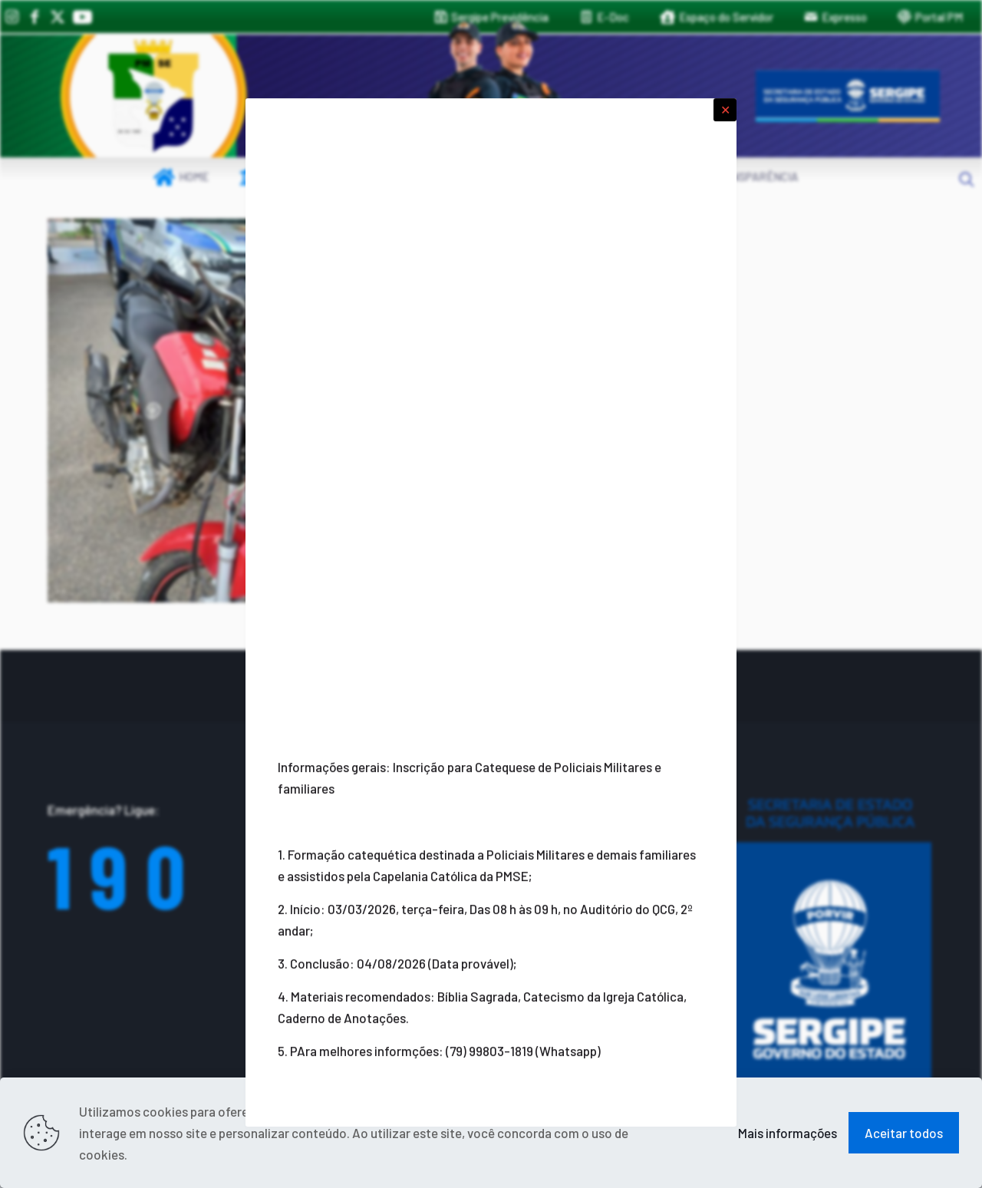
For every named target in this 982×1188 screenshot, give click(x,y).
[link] (153, 95)
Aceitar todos (904, 1132)
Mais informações (787, 1132)
